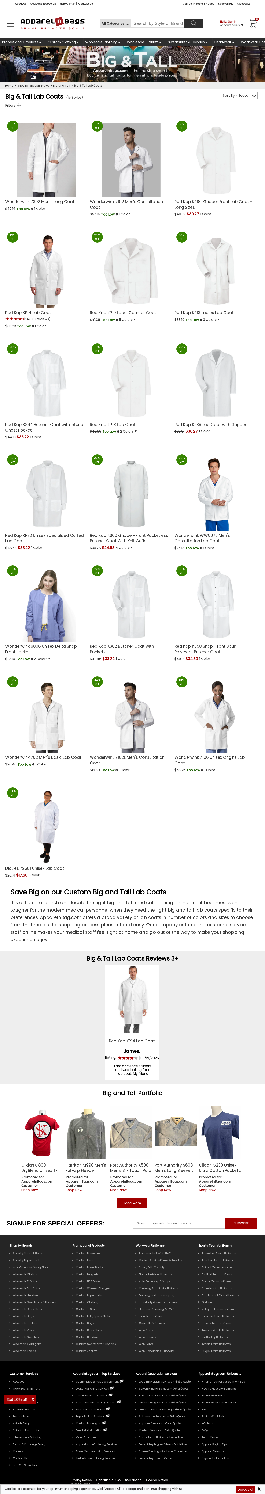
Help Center (67, 3)
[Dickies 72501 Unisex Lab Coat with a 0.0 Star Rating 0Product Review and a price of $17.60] (45, 828)
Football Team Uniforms (217, 1274)
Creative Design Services (92, 1395)
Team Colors (210, 1437)
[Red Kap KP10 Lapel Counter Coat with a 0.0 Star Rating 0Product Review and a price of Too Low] (130, 272)
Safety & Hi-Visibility (152, 1267)
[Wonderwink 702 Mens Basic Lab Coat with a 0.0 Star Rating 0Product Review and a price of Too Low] (45, 717)
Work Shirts (146, 1330)
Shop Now (29, 1190)
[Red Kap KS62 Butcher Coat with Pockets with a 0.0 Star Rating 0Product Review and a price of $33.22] (130, 608)
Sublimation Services (152, 1416)
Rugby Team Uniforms (216, 1351)
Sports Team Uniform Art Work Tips (161, 1437)
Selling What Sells (213, 1416)
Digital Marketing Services (92, 1388)
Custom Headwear (88, 1337)
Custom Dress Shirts (89, 1330)
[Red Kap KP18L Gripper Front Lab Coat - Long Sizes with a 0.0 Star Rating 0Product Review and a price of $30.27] (214, 163)
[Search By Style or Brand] (157, 23)
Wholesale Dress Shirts (27, 1309)
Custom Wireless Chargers (93, 1288)
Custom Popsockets (89, 1295)
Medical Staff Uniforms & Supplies (161, 1260)
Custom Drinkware (88, 1253)
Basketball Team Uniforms (219, 1253)
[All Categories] (115, 23)
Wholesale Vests (23, 1330)
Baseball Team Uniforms (218, 1260)
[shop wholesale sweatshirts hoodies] (189, 42)
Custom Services (150, 1430)
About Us (20, 3)
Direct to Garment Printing (155, 1409)
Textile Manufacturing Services (95, 1458)
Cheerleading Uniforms (217, 1288)
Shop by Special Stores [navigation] (33, 85)
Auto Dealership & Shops (154, 1281)
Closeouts (243, 3)
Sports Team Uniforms (215, 1245)
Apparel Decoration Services (156, 1374)
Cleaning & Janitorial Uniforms (159, 1288)
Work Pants (146, 1344)
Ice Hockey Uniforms (215, 1337)
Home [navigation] (9, 85)
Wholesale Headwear (26, 1295)
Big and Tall (120, 1093)
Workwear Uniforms (150, 1245)
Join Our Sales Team (26, 1465)
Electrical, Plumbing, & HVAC (157, 1309)
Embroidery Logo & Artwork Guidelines (163, 1444)
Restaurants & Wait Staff (155, 1253)
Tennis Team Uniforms (216, 1344)
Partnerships (21, 1416)
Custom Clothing (62, 42)
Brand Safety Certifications (219, 1402)
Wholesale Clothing (101, 42)
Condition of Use (108, 1480)
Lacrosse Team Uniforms (218, 1316)
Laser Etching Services (153, 1402)
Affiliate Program (23, 1423)
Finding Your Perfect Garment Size (223, 1381)
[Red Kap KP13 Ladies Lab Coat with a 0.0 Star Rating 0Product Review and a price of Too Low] (214, 272)
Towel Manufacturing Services (95, 1451)
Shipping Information (26, 1430)
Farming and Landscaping (156, 1295)
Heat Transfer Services (153, 1395)
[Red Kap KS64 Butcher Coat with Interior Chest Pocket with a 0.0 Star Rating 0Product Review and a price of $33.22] (45, 386)
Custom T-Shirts (86, 1309)
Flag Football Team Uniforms (220, 1295)
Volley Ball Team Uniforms (218, 1309)
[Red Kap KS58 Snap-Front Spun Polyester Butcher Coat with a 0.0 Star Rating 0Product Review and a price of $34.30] (214, 608)
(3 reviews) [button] (41, 318)
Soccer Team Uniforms (216, 1281)
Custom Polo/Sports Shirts (93, 1316)
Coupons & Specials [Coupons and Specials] (43, 3)
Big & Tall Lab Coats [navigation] (88, 85)
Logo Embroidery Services (155, 1381)
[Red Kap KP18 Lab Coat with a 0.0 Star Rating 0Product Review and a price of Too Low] (130, 384)
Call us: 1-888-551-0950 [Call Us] (198, 3)
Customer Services (24, 1374)
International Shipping (27, 1437)
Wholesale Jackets (25, 1323)
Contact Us (85, 3)
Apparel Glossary (213, 1451)
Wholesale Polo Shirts (26, 1288)
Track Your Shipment (26, 1388)
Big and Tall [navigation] (61, 85)
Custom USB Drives (88, 1281)
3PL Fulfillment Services (90, 1409)
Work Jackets (147, 1337)
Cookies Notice (157, 1480)
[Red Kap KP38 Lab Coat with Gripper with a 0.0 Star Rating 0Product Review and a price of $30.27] (214, 384)
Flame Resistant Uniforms (155, 1274)
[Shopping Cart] (252, 23)
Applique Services (150, 1423)
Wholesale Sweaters (26, 1337)
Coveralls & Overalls (152, 1323)
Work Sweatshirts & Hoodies (157, 1351)
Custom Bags (85, 1323)
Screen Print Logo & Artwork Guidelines (163, 1451)
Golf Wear (208, 1302)
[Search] (193, 23)
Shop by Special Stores (28, 1253)
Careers (18, 1451)
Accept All (245, 1489)
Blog (205, 1409)
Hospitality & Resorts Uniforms (158, 1302)
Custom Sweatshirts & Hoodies (96, 1344)
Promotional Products (20, 42)
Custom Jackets (86, 1351)
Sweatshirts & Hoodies (186, 42)
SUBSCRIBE (241, 1223)
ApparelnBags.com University (220, 1374)
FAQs (205, 1430)
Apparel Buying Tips (214, 1444)
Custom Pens (84, 1260)
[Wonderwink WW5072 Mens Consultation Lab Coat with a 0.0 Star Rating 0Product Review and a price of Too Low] (214, 497)
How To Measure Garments (219, 1388)
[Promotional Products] (23, 42)
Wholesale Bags (23, 1316)
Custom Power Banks (89, 1267)
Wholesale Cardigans (27, 1344)
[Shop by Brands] (21, 1245)
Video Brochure (86, 1437)
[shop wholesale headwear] (225, 42)
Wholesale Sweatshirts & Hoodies (34, 1302)
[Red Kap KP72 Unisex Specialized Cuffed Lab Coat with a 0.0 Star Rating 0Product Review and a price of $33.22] (45, 497)
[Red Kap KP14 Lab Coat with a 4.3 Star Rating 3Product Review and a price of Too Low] (45, 275)
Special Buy (225, 3)
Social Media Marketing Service (96, 1402)
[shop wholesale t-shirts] (145, 42)
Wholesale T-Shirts (142, 42)
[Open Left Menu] (10, 23)
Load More (132, 1203)
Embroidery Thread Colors (156, 1458)
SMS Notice (133, 1480)
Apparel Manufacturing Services (96, 1444)
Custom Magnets (87, 1274)
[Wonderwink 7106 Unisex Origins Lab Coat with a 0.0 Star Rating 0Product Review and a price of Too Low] (214, 719)
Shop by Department (26, 1260)
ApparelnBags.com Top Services (96, 1374)
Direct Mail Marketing (89, 1430)
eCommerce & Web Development (97, 1381)
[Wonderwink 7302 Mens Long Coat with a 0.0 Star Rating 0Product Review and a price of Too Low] (45, 161)
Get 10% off (17, 1400)
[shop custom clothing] (64, 42)
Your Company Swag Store (30, 1267)
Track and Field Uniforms (218, 1330)
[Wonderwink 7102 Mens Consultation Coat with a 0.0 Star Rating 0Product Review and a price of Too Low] (130, 164)
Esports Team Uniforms (217, 1323)
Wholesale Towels (24, 1351)
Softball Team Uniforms (217, 1267)
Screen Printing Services (154, 1388)
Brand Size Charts (213, 1395)
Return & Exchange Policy (29, 1444)
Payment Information (215, 1458)
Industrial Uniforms (151, 1316)
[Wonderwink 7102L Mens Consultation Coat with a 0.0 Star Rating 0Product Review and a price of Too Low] (130, 719)
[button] (60, 209)
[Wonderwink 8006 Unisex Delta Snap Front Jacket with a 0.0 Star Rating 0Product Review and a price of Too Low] (45, 608)
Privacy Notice (81, 1480)
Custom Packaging (88, 1423)
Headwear (222, 42)
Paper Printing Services (90, 1416)
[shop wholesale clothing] (104, 42)
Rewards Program (24, 1409)
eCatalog (208, 1423)
